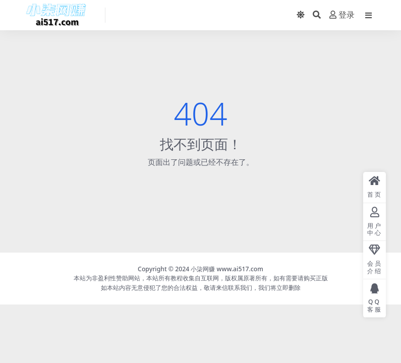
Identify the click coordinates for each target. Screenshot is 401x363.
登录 (342, 15)
